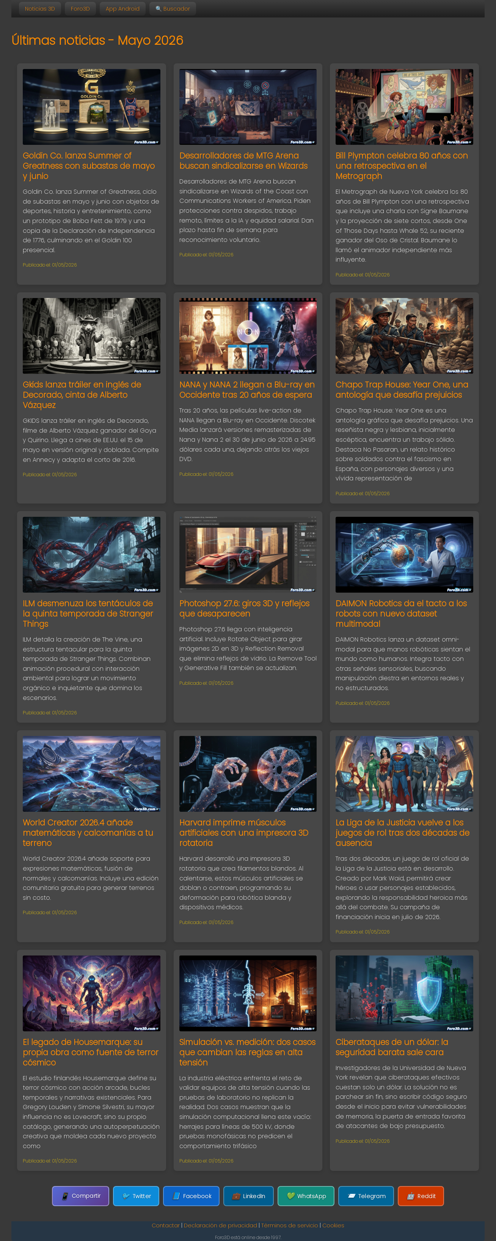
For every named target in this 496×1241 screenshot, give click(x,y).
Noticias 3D (40, 9)
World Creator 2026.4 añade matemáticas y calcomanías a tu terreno (88, 833)
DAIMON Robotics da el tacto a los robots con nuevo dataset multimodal (401, 613)
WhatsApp (306, 1196)
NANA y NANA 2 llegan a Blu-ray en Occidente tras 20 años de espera (247, 389)
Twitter (136, 1196)
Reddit (421, 1196)
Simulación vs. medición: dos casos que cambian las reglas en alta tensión (247, 1052)
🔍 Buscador (172, 9)
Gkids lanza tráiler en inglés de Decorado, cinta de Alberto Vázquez (82, 395)
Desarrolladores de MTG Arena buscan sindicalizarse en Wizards (243, 160)
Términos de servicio (289, 1225)
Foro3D (80, 9)
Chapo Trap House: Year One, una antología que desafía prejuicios (402, 389)
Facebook (191, 1196)
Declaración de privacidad (220, 1225)
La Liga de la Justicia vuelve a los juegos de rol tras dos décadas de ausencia (402, 833)
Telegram (366, 1196)
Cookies (333, 1225)
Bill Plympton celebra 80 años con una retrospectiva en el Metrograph (402, 166)
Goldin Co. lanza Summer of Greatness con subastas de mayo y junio (89, 166)
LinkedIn (248, 1196)
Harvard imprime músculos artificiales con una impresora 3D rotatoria (243, 833)
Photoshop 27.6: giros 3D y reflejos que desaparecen (244, 608)
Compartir (80, 1196)
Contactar (166, 1225)
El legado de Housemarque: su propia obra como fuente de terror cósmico (91, 1052)
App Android (123, 9)
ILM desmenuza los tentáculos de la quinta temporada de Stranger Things (88, 613)
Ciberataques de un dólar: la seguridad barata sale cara (392, 1047)
